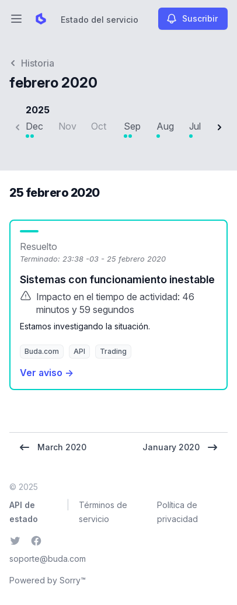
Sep (132, 126)
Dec (34, 126)
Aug (165, 126)
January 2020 (180, 447)
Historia (31, 63)
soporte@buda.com (47, 559)
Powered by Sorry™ (47, 580)
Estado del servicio (99, 20)
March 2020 (52, 447)
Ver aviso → (47, 372)
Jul (195, 126)
